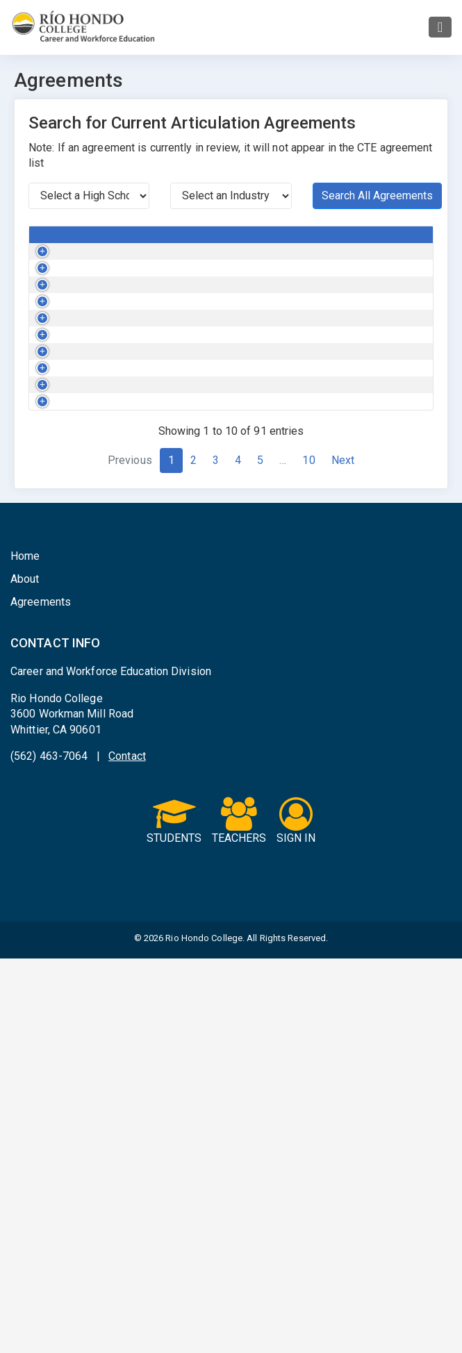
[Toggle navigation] (440, 27)
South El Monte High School (354, 703)
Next (342, 854)
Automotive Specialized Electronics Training (119, 545)
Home (25, 950)
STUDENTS (174, 1216)
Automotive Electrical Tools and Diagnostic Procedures (123, 373)
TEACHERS (239, 1216)
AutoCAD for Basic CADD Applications (117, 277)
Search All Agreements (377, 195)
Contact (127, 1150)
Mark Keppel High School (347, 270)
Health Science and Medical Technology (232, 595)
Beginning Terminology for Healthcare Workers (119, 602)
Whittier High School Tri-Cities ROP (358, 366)
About (25, 973)
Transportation (221, 359)
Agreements (40, 996)
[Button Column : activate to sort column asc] (48, 241)
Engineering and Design (224, 277)
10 (308, 854)
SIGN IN (296, 1216)
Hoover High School (336, 473)
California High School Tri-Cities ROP (350, 423)
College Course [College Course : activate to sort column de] (111, 241)
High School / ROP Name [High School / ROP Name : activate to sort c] (350, 241)
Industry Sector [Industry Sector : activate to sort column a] (223, 241)
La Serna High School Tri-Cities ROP (348, 595)
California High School (341, 315)
